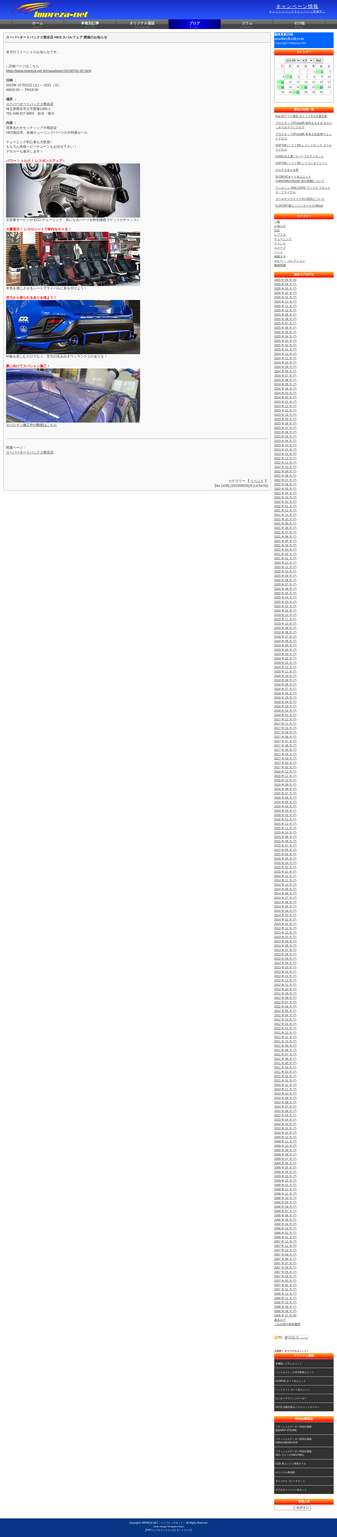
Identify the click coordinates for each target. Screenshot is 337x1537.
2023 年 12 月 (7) (285, 406)
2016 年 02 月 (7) (285, 815)
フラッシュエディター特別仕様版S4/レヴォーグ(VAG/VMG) (293, 1453)
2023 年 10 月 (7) (285, 415)
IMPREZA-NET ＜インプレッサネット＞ (163, 1523)
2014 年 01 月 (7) (285, 924)
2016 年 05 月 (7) (285, 802)
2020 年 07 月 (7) (285, 584)
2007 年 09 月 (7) (285, 1254)
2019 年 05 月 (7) (285, 645)
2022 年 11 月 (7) (285, 462)
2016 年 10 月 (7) (285, 780)
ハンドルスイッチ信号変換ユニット (294, 1372)
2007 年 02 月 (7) (285, 1285)
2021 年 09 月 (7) (285, 523)
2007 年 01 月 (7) (285, 1289)
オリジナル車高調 (285, 1472)
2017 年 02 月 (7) (285, 763)
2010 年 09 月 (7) (285, 1098)
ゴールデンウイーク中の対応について (300, 199)
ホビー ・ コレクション (289, 261)
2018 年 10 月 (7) (285, 676)
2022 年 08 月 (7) (285, 475)
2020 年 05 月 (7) (285, 593)
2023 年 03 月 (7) (285, 445)
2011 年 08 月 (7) (285, 1050)
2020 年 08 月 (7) (285, 580)
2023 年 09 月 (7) (285, 419)
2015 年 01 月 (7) (285, 871)
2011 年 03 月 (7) (285, 1072)
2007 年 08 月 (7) (285, 1259)
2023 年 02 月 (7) (285, 449)
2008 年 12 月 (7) (285, 1189)
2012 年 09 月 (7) (285, 993)
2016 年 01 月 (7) (285, 819)
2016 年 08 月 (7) (285, 789)
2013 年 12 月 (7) (285, 928)
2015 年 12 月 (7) (285, 824)
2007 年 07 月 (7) (285, 1263)
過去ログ (280, 1320)
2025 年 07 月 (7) (285, 323)
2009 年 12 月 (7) (285, 1137)
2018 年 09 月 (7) (285, 680)
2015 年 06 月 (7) (285, 850)
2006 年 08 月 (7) (285, 1311)
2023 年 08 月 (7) (285, 423)
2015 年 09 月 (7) (285, 837)
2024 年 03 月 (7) (285, 393)
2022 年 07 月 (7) (285, 480)
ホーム (38, 25)
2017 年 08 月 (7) (285, 737)
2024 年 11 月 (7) (285, 358)
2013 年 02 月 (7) (285, 971)
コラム (247, 25)
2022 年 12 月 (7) (285, 458)
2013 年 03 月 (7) (285, 967)
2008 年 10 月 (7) (285, 1198)
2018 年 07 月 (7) (285, 689)
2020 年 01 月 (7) (285, 610)
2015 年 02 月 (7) (285, 867)
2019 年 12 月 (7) (285, 615)
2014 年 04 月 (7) (285, 911)
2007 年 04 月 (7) (285, 1276)
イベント (257, 481)
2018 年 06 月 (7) (285, 693)
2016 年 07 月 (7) (285, 793)
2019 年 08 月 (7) (285, 632)
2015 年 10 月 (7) (285, 832)
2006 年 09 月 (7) (285, 1307)
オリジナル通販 (142, 25)
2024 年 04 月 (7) (285, 388)
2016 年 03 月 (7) (285, 810)
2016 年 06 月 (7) (285, 797)
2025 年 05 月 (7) (285, 332)
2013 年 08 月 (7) (285, 945)
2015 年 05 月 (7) (285, 854)
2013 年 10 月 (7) (285, 937)
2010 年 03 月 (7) (285, 1124)
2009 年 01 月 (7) (285, 1185)
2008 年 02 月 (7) (285, 1233)
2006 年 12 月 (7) (285, 1293)
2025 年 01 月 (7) (285, 349)
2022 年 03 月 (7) (285, 497)
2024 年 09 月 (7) (285, 367)
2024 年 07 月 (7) (285, 375)
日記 (277, 230)
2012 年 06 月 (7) (285, 1006)
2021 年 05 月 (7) (285, 541)
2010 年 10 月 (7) (285, 1093)
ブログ (195, 25)
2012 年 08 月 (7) (285, 998)
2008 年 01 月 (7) (285, 1237)
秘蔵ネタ (280, 256)
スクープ (280, 247)
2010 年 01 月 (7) (285, 1132)
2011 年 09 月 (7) (285, 1045)
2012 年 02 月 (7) (285, 1024)
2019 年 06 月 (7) (285, 641)
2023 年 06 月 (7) (285, 432)
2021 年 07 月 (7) (285, 532)
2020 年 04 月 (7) (285, 597)
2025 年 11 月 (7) (285, 306)
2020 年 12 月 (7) (285, 562)
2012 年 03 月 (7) (285, 1019)
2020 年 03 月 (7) (285, 602)
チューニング (283, 239)
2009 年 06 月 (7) (285, 1163)
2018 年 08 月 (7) (285, 684)
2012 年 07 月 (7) (285, 1002)
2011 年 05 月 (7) (285, 1063)
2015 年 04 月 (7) (285, 858)
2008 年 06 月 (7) (285, 1215)
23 (321, 87)
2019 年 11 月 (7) (285, 619)
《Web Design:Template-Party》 (168, 1526)
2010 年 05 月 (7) (285, 1115)
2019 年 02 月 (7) (285, 658)
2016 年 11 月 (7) (285, 776)
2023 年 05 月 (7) (285, 436)
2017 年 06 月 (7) (285, 745)
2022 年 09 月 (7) (285, 471)
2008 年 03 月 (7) (285, 1228)
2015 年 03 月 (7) (285, 863)
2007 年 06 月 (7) (285, 1267)
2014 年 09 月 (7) (285, 889)
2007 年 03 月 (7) (285, 1280)
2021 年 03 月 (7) (285, 549)
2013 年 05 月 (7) (285, 958)
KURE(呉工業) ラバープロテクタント (299, 156)
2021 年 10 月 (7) (285, 519)
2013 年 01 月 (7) (285, 976)
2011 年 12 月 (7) (285, 1032)
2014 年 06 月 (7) (285, 902)
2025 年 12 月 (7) (285, 301)
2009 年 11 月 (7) (285, 1141)
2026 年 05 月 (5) (285, 280)
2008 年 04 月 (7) (285, 1224)
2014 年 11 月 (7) (285, 880)
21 (305, 87)
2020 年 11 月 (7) (285, 567)
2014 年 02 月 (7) (285, 919)
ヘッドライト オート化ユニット (292, 1389)
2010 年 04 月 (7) (285, 1119)
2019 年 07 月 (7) (285, 636)
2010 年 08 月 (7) (285, 1102)
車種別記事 (90, 25)
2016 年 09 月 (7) (285, 784)
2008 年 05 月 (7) (285, 1220)
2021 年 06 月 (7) (285, 536)
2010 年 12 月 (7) (285, 1085)
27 (298, 92)
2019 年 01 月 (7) (285, 663)
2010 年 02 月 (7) (285, 1128)
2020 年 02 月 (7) (285, 606)
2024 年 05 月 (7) (285, 384)
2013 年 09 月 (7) (285, 941)
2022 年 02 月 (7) (285, 502)
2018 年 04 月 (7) (285, 702)
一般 (277, 221)
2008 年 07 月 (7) (285, 1211)
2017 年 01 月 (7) (285, 767)
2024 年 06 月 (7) (285, 380)
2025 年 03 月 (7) (285, 341)
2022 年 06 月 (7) (285, 484)
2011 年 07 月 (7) (285, 1054)
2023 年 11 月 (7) (285, 410)
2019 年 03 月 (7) (285, 654)
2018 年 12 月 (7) (285, 667)
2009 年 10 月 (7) (285, 1146)
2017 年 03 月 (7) (285, 758)
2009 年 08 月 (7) (285, 1154)
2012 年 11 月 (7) (285, 985)
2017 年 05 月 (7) (285, 750)
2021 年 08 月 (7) (285, 528)
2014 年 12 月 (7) (285, 876)
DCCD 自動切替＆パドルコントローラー (297, 1407)
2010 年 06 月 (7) (285, 1111)
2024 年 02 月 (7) (285, 397)
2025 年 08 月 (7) (285, 319)
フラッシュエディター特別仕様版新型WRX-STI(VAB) (293, 1428)
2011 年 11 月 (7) (285, 1037)
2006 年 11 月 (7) (285, 1298)
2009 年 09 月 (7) (285, 1150)
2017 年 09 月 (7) (285, 732)
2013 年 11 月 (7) (285, 932)
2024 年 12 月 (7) (285, 354)
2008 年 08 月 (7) (285, 1206)
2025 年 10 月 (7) (285, 310)
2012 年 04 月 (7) (285, 1015)
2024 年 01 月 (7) (285, 401)
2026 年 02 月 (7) (285, 293)
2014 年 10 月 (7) (285, 884)
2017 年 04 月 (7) (285, 754)
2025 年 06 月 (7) (285, 327)
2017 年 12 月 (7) (285, 719)
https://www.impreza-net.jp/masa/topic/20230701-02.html (48, 71)
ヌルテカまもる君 (287, 170)
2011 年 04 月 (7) (285, 1067)
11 (282, 82)
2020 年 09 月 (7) (285, 576)
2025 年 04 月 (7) (285, 336)
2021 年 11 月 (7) (285, 515)
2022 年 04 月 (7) (285, 493)
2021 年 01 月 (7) (285, 558)
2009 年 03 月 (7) (285, 1176)
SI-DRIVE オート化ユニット (290, 1381)
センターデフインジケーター (291, 1398)
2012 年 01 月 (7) (285, 1028)
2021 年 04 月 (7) (285, 545)
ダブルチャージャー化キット (291, 1489)
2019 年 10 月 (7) (285, 623)
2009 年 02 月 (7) (285, 1180)
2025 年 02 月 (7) (285, 345)
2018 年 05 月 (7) (285, 697)
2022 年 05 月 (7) (285, 488)
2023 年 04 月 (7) (285, 441)
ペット (278, 252)
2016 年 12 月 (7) (285, 771)
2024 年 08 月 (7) (285, 371)
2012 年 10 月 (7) (285, 989)
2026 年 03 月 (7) (285, 288)
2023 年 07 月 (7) (285, 428)
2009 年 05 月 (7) (285, 1167)
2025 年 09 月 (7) (285, 314)
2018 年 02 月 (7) (285, 710)
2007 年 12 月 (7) (285, 1241)
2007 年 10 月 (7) (285, 1250)
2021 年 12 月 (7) (285, 510)
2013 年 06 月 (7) (285, 954)
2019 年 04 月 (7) (285, 649)
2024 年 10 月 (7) (285, 362)
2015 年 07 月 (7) (285, 845)
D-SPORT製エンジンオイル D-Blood (299, 205)
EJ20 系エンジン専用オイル (290, 1463)
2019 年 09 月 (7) (285, 628)
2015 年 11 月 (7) (285, 828)
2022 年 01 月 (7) (285, 506)
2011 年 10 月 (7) (285, 1041)
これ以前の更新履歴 (287, 1324)
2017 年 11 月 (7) (285, 723)
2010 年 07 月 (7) (285, 1106)
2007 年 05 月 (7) (285, 1272)
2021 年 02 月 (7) (285, 554)
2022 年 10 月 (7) (285, 467)
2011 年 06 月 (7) (285, 1059)
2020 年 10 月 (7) (285, 571)
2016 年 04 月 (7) (285, 806)
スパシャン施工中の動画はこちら (31, 425)
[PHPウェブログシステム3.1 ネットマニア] (168, 1530)
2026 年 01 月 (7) (285, 297)
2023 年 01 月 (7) (285, 454)
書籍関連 (280, 265)
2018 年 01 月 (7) (285, 715)
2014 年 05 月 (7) (285, 906)
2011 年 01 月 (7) (285, 1080)
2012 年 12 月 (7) (285, 980)
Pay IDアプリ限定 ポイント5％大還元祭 (301, 116)
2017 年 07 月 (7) (285, 741)
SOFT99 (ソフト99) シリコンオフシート (301, 163)
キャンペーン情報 (297, 8)
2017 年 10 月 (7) (285, 728)
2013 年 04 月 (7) (285, 963)
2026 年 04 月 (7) (285, 284)
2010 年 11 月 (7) (285, 1089)
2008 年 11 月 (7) (285, 1193)
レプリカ (280, 234)
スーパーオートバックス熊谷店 (29, 104)
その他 (299, 25)
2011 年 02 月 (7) (285, 1076)
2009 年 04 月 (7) (285, 1172)
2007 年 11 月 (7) (285, 1246)
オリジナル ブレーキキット (290, 1481)
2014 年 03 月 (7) (285, 915)
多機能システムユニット (288, 1363)
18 (282, 87)
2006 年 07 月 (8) (285, 1315)
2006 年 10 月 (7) (285, 1302)
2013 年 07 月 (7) (285, 950)
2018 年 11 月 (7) (285, 671)
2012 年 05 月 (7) (285, 1011)
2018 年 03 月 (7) (285, 706)
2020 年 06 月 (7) (285, 589)
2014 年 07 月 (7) (285, 898)
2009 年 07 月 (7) (285, 1159)
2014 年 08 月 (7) (285, 893)
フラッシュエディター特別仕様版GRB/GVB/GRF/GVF (293, 1441)
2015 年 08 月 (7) (285, 841)
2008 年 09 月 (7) (285, 1202)
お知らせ (280, 226)
